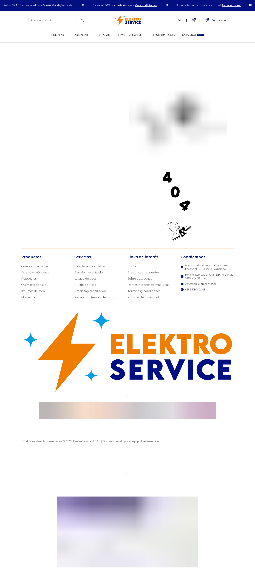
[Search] (82, 20)
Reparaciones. (231, 5)
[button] (213, 20)
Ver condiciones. (146, 5)
